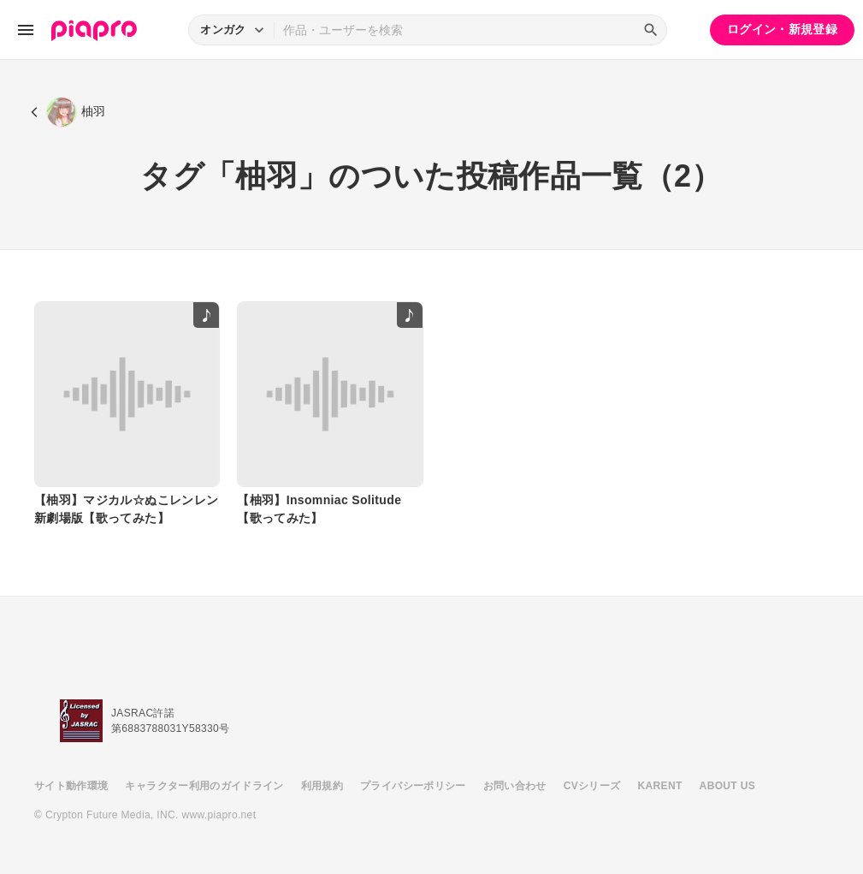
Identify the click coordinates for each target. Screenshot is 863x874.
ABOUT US (727, 786)
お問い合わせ (515, 786)
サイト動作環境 (71, 786)
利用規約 (322, 786)
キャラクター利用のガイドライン (204, 786)
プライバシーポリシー (413, 786)
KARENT (660, 786)
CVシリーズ (592, 786)
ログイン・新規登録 (782, 29)
